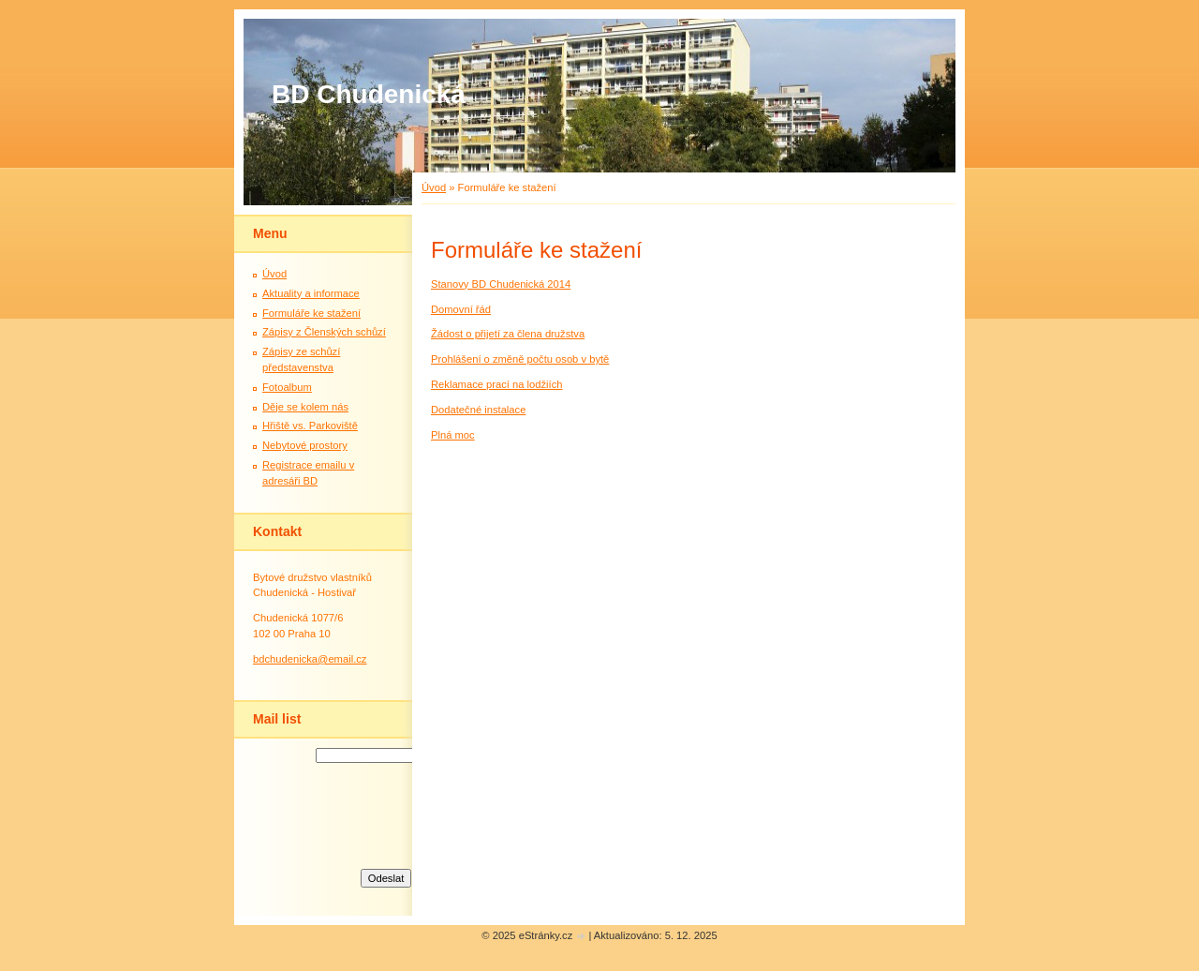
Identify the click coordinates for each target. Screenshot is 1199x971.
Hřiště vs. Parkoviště (310, 425)
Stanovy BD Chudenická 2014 (500, 284)
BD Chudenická (369, 94)
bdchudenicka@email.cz (309, 659)
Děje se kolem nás (305, 406)
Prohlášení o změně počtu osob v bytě (520, 359)
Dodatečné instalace (478, 409)
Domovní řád (461, 309)
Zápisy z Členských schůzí (324, 331)
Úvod (434, 187)
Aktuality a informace (311, 293)
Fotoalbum (287, 387)
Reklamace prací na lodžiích (497, 384)
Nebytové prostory (305, 445)
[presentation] (386, 813)
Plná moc (453, 435)
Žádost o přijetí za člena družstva (508, 333)
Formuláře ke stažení (311, 313)
